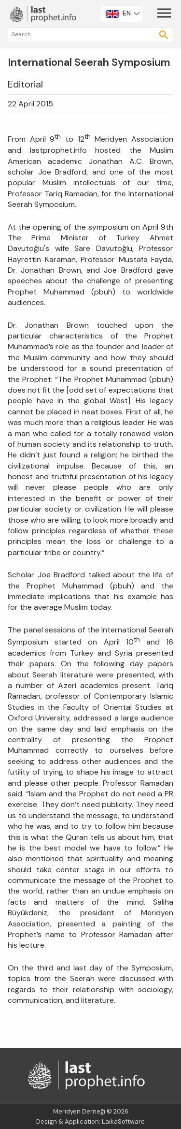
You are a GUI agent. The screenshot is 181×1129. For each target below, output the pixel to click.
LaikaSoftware (123, 1121)
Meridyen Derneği (79, 1111)
